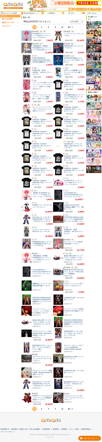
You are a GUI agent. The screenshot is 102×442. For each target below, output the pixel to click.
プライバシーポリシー (7, 432)
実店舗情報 (46, 429)
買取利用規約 (85, 429)
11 (62, 27)
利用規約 (64, 429)
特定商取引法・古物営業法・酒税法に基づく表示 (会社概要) (20, 429)
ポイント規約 (74, 429)
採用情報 (56, 429)
